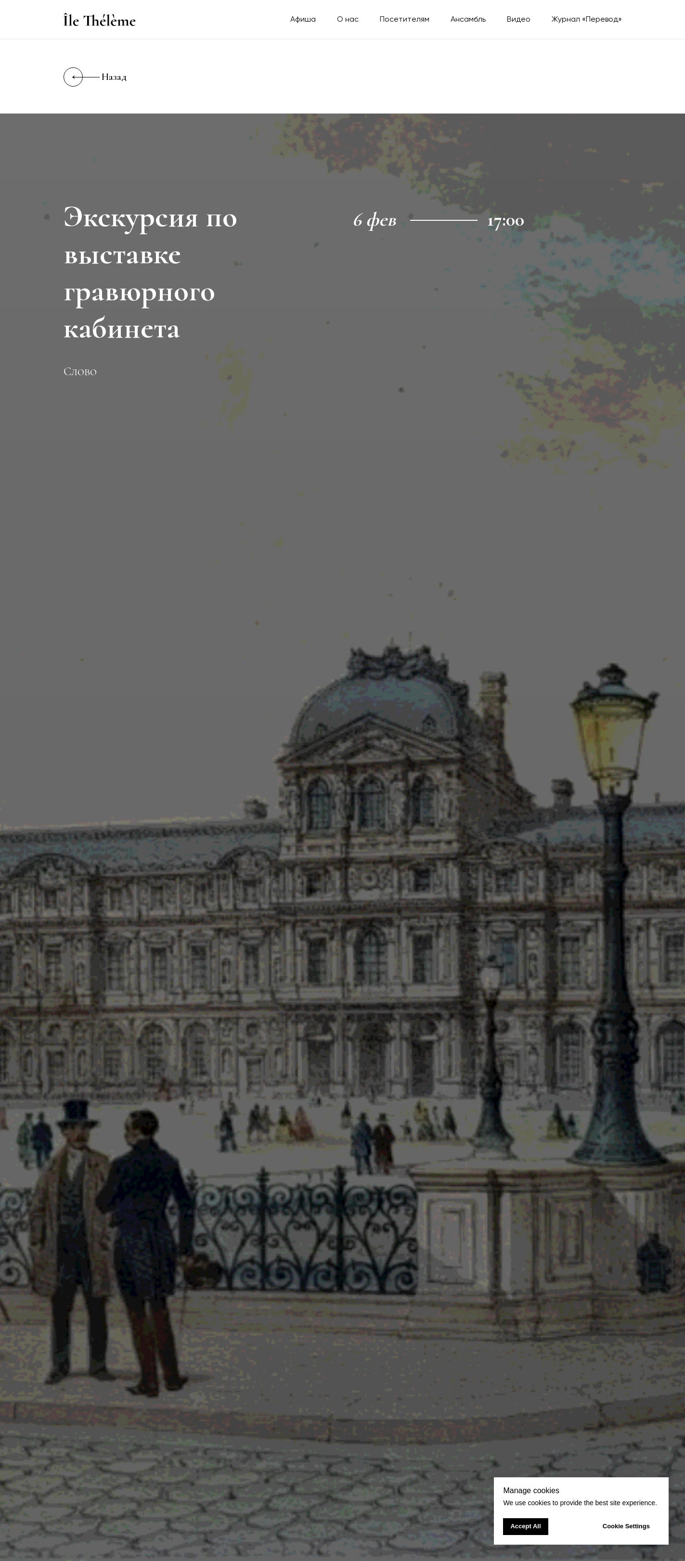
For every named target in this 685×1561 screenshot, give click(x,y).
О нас (348, 19)
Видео (518, 19)
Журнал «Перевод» (587, 19)
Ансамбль (468, 19)
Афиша (303, 19)
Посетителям (404, 19)
